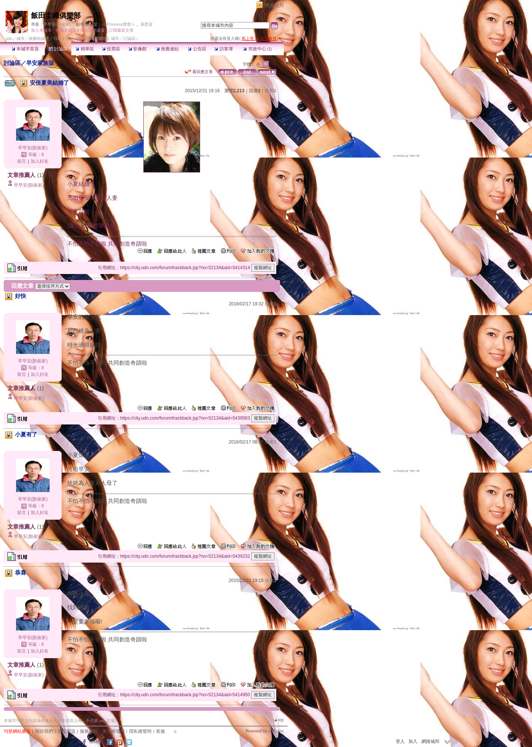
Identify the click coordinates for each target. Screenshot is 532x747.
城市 (20, 38)
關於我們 (44, 731)
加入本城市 (41, 30)
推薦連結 (167, 49)
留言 (21, 161)
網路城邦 (274, 5)
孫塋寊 (146, 24)
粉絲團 (96, 741)
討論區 (58, 49)
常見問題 (66, 731)
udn (9, 38)
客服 (160, 731)
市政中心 (257, 49)
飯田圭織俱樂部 (56, 15)
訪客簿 (223, 49)
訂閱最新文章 (121, 30)
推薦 (270, 90)
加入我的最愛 (92, 30)
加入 (412, 741)
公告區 (197, 49)
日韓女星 (61, 38)
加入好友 (40, 161)
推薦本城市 (66, 30)
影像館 (137, 49)
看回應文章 (199, 71)
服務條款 (89, 731)
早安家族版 (40, 63)
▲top (279, 719)
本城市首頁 (25, 49)
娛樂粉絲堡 (39, 38)
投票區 (111, 49)
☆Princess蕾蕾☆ (119, 24)
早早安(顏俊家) (57, 24)
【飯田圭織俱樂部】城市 (96, 38)
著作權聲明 (113, 731)
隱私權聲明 (140, 731)
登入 (400, 741)
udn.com (276, 731)
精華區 (84, 49)
